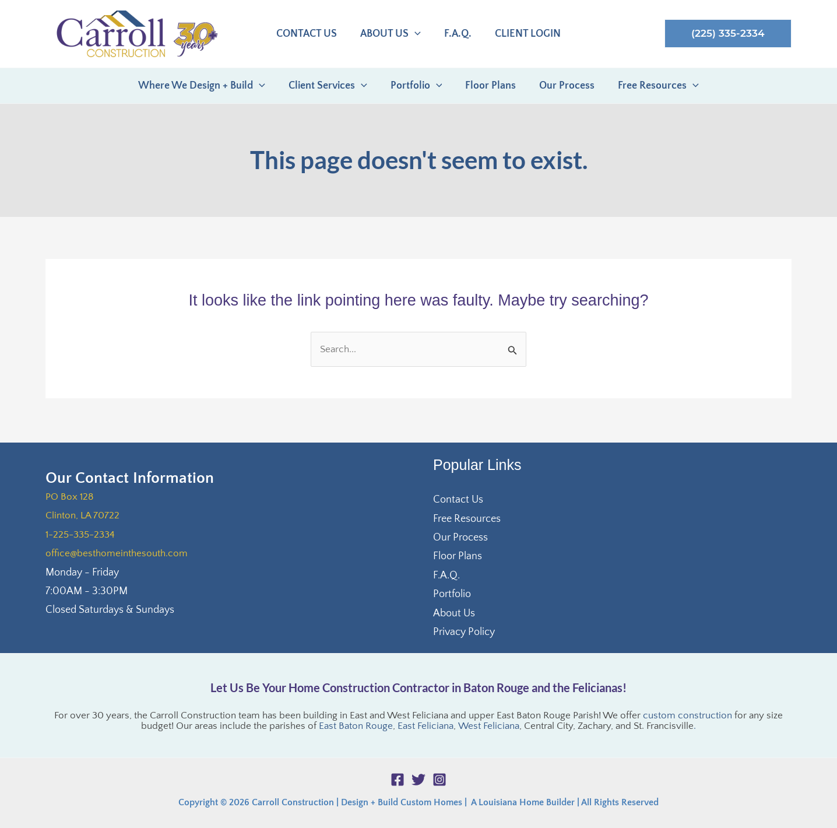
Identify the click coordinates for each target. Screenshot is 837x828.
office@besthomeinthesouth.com (119, 553)
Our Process (460, 537)
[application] (416, 34)
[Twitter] (418, 780)
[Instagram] (439, 780)
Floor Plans (457, 556)
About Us (454, 613)
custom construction (687, 715)
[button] (728, 34)
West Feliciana (488, 726)
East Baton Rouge (356, 726)
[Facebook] (398, 780)
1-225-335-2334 (83, 535)
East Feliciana (426, 726)
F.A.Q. (446, 575)
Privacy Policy (464, 632)
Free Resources (467, 519)
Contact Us (458, 500)
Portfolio (452, 594)
